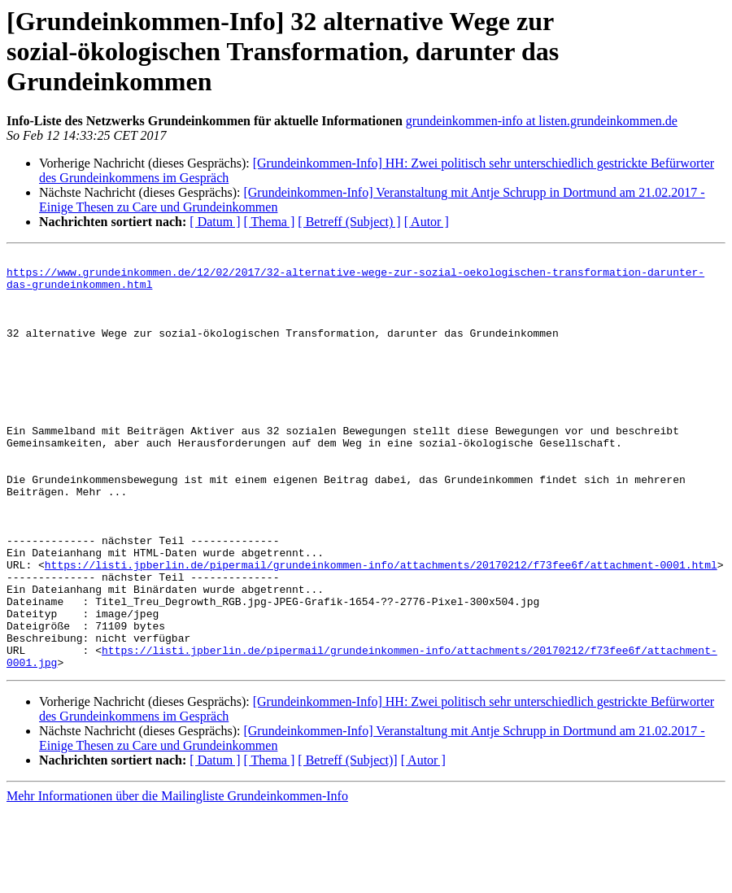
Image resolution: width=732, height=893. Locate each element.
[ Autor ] (426, 222)
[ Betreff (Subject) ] (349, 222)
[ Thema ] (269, 222)
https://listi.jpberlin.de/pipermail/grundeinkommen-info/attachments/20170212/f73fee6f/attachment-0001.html (381, 628)
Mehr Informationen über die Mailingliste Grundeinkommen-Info (177, 879)
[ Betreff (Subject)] (347, 843)
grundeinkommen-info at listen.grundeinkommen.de (542, 121)
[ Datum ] (215, 222)
